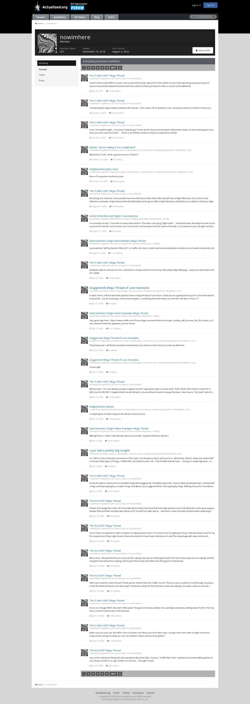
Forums (41, 17)
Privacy (126, 692)
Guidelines (60, 17)
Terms (116, 692)
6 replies (111, 303)
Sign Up (210, 5)
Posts (41, 80)
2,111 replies (113, 328)
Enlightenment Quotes (101, 406)
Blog (96, 17)
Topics (42, 74)
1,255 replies (112, 440)
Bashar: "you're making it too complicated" (112, 147)
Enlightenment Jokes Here (103, 169)
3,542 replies (117, 181)
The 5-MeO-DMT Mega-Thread (106, 75)
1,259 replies (113, 418)
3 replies (110, 466)
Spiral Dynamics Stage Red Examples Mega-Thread (117, 240)
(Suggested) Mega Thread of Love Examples (119, 288)
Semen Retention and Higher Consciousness (113, 215)
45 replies (115, 231)
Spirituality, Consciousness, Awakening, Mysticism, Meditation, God (159, 150)
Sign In (196, 5)
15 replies (116, 159)
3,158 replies (113, 91)
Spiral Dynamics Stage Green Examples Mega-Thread (118, 313)
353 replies (113, 516)
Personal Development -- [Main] (144, 243)
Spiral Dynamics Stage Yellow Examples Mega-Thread (118, 428)
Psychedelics (135, 78)
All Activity (43, 63)
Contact (150, 692)
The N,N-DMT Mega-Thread (105, 500)
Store (111, 17)
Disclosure (138, 692)
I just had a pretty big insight (109, 450)
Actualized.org (103, 692)
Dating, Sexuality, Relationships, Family (150, 218)
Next (113, 68)
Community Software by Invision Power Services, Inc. (125, 699)
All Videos (80, 17)
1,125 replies (115, 253)
